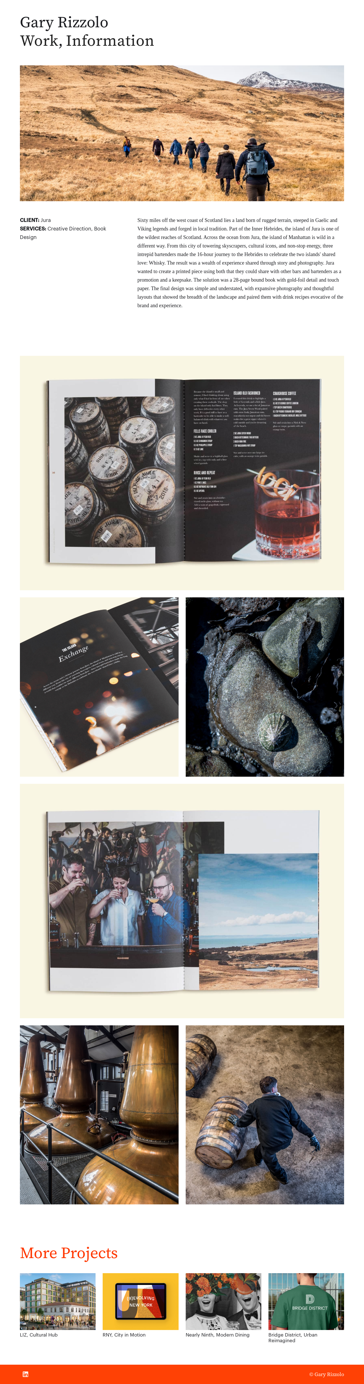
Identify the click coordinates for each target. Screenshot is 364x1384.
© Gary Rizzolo (326, 1374)
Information (110, 40)
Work (39, 40)
